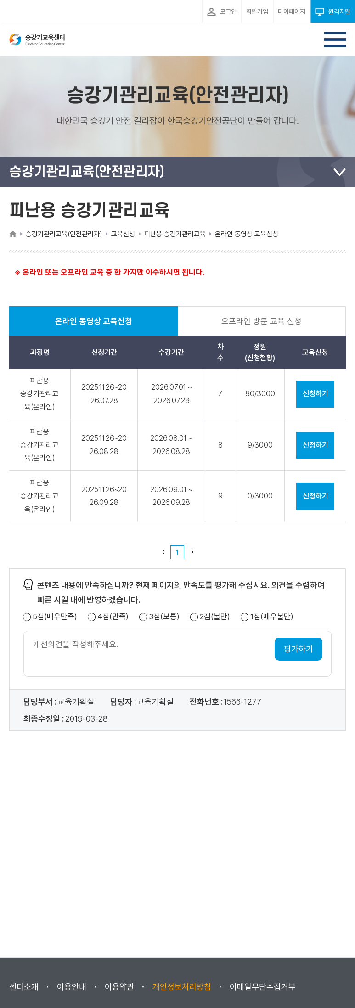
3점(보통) (164, 616)
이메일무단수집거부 (263, 986)
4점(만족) (113, 616)
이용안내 (71, 986)
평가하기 (298, 649)
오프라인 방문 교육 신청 (261, 321)
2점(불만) (215, 616)
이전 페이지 (163, 552)
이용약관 (119, 986)
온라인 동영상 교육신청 (93, 326)
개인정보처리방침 (181, 986)
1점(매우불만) (271, 616)
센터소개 (24, 986)
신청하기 (315, 393)
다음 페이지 (192, 552)
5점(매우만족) (55, 616)
